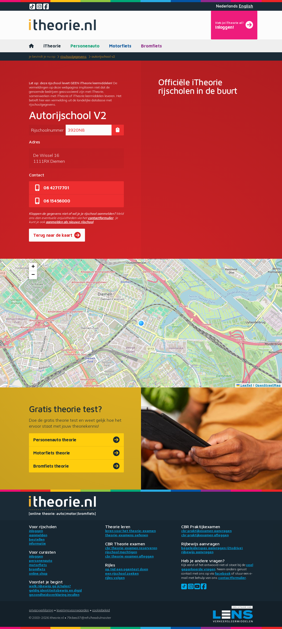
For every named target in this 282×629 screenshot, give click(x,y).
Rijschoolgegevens (73, 56)
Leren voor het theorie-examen (130, 531)
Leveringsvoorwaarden (73, 610)
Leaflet (244, 385)
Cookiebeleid (101, 610)
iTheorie (52, 45)
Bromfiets (151, 45)
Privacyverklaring (41, 610)
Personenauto (84, 45)
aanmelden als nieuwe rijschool (69, 222)
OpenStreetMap (268, 385)
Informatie (37, 543)
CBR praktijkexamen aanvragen (206, 531)
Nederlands (227, 6)
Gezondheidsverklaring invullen (54, 595)
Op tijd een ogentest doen (126, 569)
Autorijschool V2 (103, 56)
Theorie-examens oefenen (126, 535)
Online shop (38, 573)
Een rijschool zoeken (122, 573)
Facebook (223, 573)
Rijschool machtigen (121, 552)
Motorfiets (120, 45)
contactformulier (100, 218)
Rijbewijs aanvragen (197, 552)
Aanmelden (38, 535)
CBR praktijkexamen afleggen (205, 535)
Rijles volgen (115, 578)
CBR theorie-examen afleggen (129, 556)
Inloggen (36, 531)
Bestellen (36, 539)
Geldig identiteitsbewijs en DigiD (55, 590)
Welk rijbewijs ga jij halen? (50, 586)
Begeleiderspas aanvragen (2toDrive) (212, 548)
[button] (141, 323)
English (246, 6)
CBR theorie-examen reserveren (131, 548)
